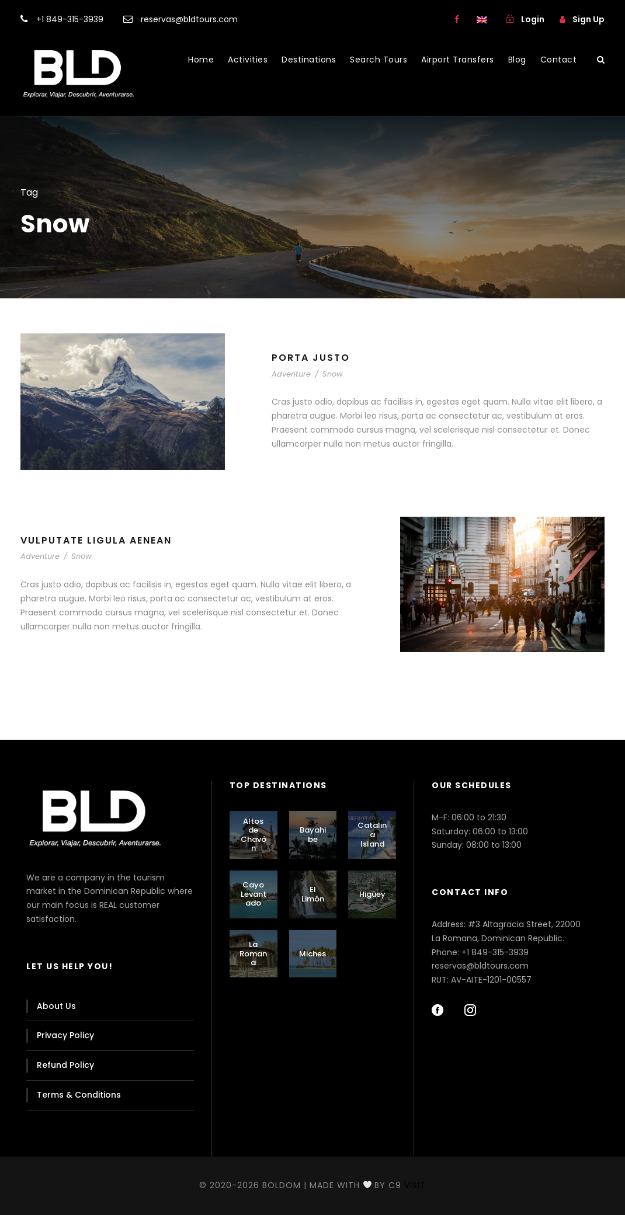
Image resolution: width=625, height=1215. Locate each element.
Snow (332, 374)
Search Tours (378, 59)
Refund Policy (65, 1065)
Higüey (372, 894)
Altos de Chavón (253, 835)
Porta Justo (311, 357)
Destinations (309, 59)
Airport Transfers (457, 59)
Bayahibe (313, 834)
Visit (415, 1185)
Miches (312, 953)
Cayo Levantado (253, 893)
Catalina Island (372, 834)
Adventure (291, 374)
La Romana (253, 953)
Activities (248, 59)
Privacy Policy (65, 1035)
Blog (517, 59)
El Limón (312, 894)
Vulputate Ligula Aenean (96, 540)
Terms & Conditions (79, 1095)
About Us (56, 1006)
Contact (558, 59)
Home (201, 59)
